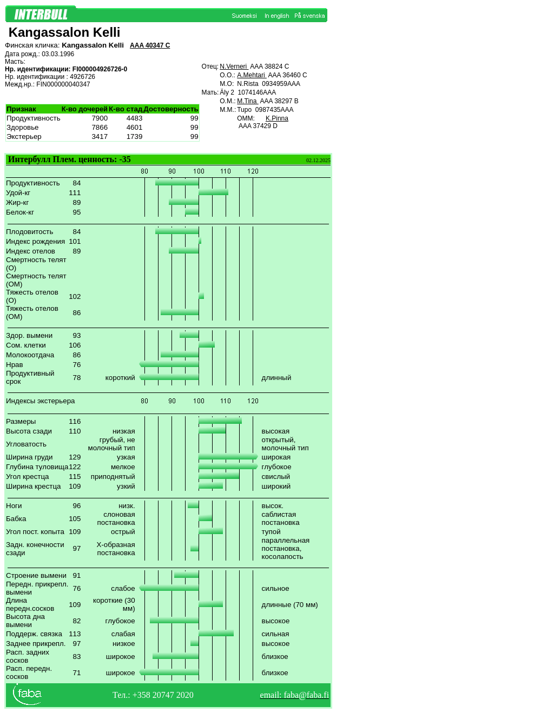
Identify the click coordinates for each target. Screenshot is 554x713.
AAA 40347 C (150, 45)
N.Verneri (234, 66)
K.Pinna (277, 118)
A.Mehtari (252, 75)
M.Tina (248, 101)
